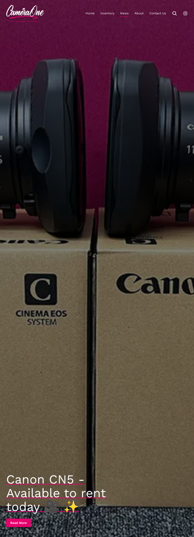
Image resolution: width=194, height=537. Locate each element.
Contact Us (157, 13)
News (124, 13)
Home (90, 13)
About (139, 13)
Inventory (107, 13)
